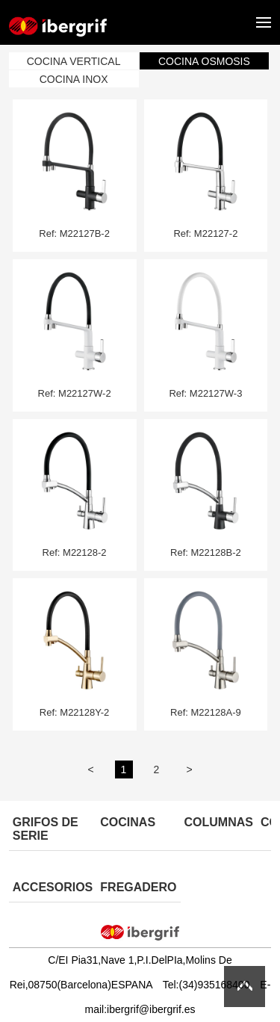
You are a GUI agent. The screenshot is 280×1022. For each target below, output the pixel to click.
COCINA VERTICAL (74, 61)
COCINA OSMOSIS (204, 61)
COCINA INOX (74, 79)
